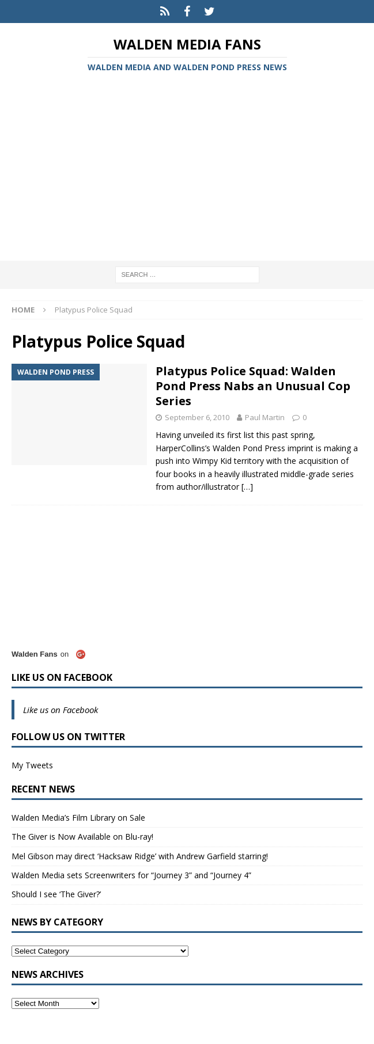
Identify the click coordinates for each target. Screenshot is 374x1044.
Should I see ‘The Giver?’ (56, 894)
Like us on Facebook (62, 677)
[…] (247, 486)
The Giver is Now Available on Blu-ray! (82, 836)
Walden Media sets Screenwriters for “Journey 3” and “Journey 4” (131, 875)
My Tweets (32, 765)
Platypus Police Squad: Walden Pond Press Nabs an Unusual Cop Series (253, 386)
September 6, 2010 (197, 417)
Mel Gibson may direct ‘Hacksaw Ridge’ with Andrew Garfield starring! (140, 856)
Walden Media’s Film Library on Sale (78, 817)
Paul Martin (265, 417)
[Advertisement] (187, 168)
